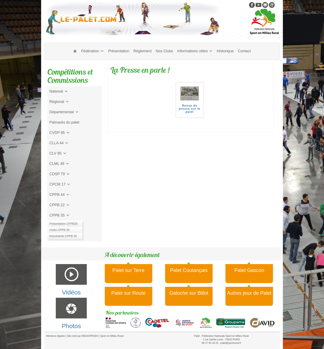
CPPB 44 (59, 194)
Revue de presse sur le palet (189, 109)
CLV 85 (58, 153)
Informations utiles (195, 51)
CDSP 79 (59, 174)
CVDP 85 (59, 132)
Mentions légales (55, 336)
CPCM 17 (59, 184)
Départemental (64, 112)
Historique (225, 51)
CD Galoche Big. (63, 236)
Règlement (142, 51)
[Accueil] (75, 51)
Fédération (92, 51)
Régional (59, 101)
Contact (244, 51)
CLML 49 (59, 163)
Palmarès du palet (64, 122)
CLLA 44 (59, 143)
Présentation (118, 51)
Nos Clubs (164, 51)
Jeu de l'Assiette (62, 226)
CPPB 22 (59, 205)
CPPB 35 (59, 215)
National (58, 91)
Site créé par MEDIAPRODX (82, 336)
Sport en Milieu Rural (112, 336)
